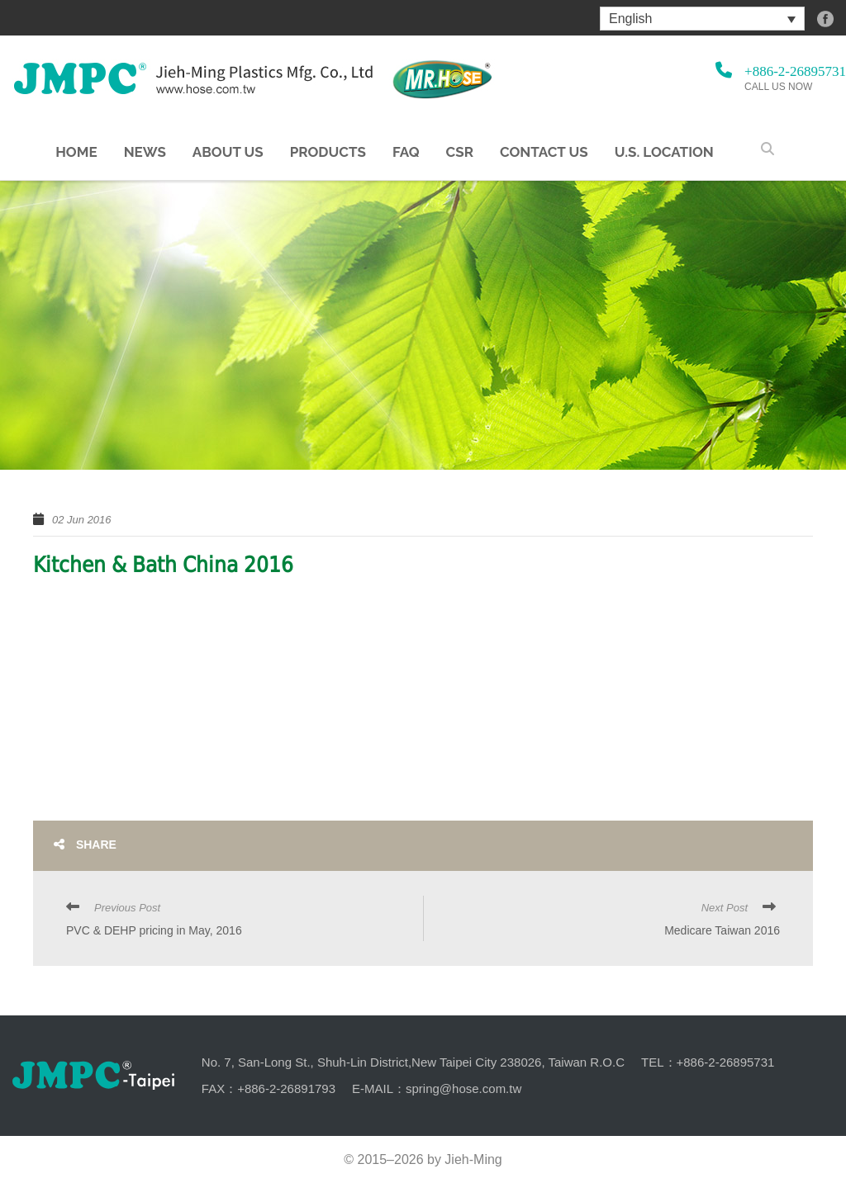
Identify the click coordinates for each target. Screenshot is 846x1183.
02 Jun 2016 (82, 519)
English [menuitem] (630, 19)
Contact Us (544, 152)
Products (328, 152)
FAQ (406, 152)
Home (76, 152)
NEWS (145, 152)
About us (228, 152)
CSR (459, 152)
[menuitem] (702, 19)
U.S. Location (664, 152)
